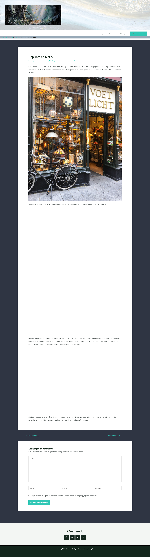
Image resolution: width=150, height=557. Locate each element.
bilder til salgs (122, 34)
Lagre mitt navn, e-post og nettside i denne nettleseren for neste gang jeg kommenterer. (62, 496)
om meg (102, 34)
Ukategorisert (53, 61)
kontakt (111, 34)
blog (94, 34)
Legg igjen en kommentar (37, 61)
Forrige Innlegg (32, 435)
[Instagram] (83, 537)
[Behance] (72, 537)
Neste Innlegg (114, 435)
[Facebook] (66, 537)
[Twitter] (77, 537)
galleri (87, 34)
